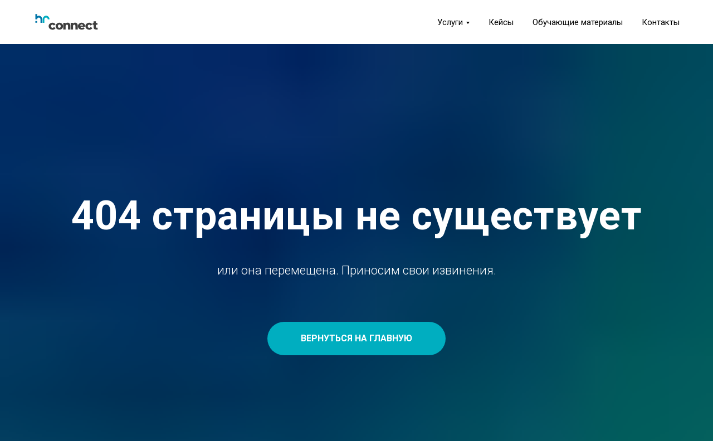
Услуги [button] (450, 22)
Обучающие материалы (578, 22)
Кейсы (501, 22)
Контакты (661, 22)
